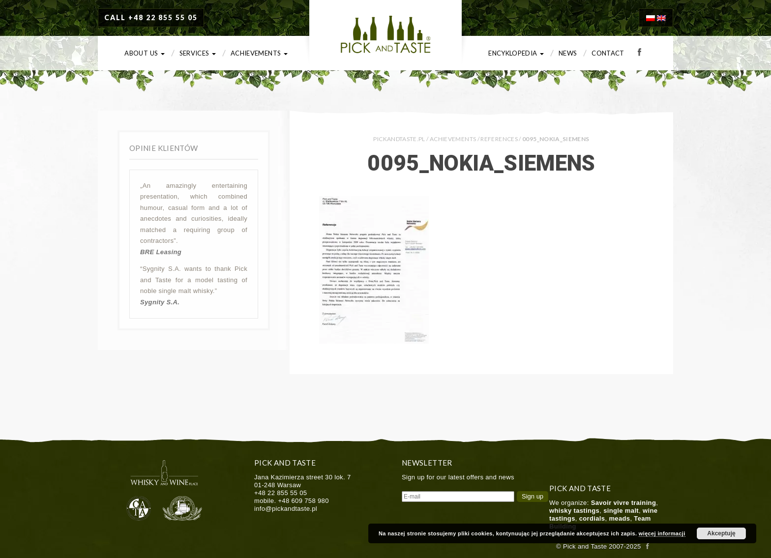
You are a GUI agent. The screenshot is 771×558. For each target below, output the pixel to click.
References (499, 139)
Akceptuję (721, 533)
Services (197, 53)
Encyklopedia (516, 53)
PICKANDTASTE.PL (399, 139)
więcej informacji (662, 533)
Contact (608, 53)
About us (144, 53)
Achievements (259, 53)
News (568, 53)
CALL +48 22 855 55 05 (151, 17)
